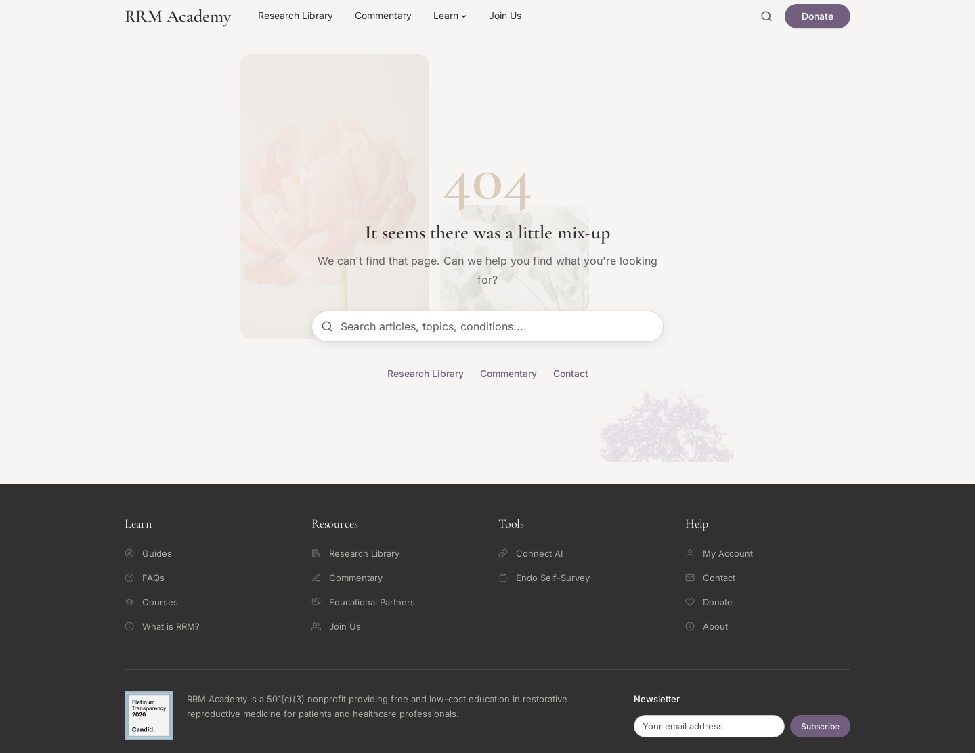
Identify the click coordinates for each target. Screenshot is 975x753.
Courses (151, 602)
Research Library (295, 15)
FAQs (145, 577)
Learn (450, 15)
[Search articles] (487, 326)
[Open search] (766, 16)
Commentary (383, 15)
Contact (570, 373)
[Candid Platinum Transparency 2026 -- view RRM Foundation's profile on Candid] (149, 715)
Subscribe (820, 726)
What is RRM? (162, 626)
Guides (148, 553)
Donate (817, 16)
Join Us (505, 15)
